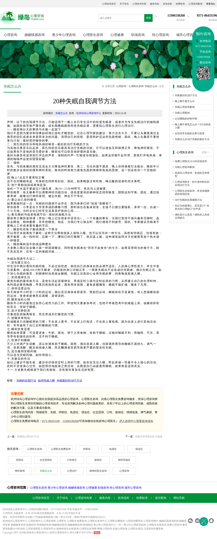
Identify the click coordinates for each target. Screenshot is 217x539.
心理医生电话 (135, 528)
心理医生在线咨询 (156, 524)
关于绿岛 (124, 3)
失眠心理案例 (182, 113)
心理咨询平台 (48, 528)
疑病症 (98, 460)
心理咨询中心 (35, 521)
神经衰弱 (20, 471)
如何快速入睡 (46, 380)
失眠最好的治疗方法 (69, 380)
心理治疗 (72, 471)
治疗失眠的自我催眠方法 (188, 200)
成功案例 (160, 497)
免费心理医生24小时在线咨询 (191, 161)
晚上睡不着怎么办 (185, 101)
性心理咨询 (160, 35)
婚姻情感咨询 (35, 35)
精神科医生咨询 (98, 471)
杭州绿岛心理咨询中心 (88, 113)
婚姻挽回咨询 (59, 524)
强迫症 (139, 449)
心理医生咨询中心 (97, 521)
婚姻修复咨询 (18, 524)
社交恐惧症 (46, 460)
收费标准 (180, 3)
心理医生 (61, 521)
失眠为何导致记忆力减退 (148, 436)
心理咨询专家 (139, 3)
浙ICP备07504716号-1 (81, 532)
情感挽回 (88, 524)
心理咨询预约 (150, 521)
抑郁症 (87, 449)
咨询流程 (167, 3)
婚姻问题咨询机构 (169, 521)
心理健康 (117, 35)
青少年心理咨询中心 (105, 524)
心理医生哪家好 (116, 521)
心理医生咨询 (93, 35)
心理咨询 (10, 35)
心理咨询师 (49, 521)
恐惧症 (19, 460)
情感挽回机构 (44, 524)
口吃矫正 (72, 460)
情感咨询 (31, 524)
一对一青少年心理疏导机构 (131, 524)
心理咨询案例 (195, 3)
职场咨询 (138, 35)
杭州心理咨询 (57, 532)
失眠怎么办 (151, 86)
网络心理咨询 (104, 528)
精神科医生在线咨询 (67, 528)
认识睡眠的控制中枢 (186, 118)
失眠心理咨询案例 (185, 107)
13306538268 (70, 421)
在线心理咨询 (120, 528)
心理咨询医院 (33, 528)
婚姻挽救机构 (75, 524)
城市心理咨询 (186, 35)
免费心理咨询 (174, 524)
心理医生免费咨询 (61, 449)
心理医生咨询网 (88, 528)
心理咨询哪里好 (134, 521)
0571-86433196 (51, 421)
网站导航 (179, 497)
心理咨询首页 (109, 3)
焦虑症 (113, 449)
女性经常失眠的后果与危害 (189, 133)
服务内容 (154, 3)
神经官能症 (124, 460)
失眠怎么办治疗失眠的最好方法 (192, 139)
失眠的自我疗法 (26, 380)
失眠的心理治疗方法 (28, 436)
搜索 (148, 18)
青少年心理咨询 (64, 35)
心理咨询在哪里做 (153, 528)
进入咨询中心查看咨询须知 (136, 421)
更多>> (206, 152)
